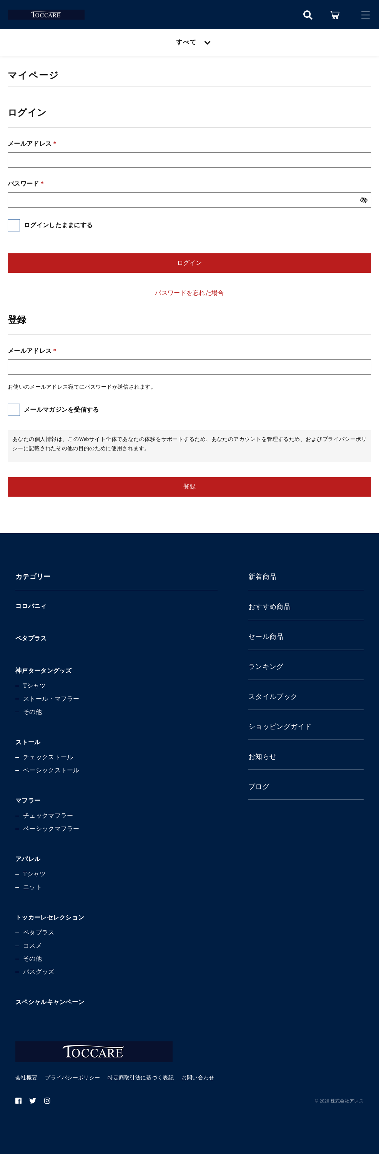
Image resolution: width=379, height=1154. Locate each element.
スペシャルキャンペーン (49, 1002)
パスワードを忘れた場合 (189, 292)
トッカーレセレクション (49, 917)
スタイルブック (273, 696)
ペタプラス (31, 638)
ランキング (266, 666)
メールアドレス (32, 143)
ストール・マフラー (51, 698)
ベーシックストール (51, 770)
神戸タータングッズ (43, 670)
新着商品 (262, 576)
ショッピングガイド (280, 726)
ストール (27, 742)
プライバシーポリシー (72, 1078)
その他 (32, 711)
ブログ (258, 786)
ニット (32, 887)
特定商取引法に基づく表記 (141, 1078)
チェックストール (48, 757)
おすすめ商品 (269, 606)
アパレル (27, 859)
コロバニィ (31, 606)
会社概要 (26, 1078)
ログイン (189, 262)
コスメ (32, 945)
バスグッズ (39, 971)
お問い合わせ (197, 1078)
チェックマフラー (48, 815)
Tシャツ (34, 685)
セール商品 (266, 636)
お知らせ (262, 756)
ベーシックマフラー (51, 828)
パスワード (26, 183)
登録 (189, 486)
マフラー (27, 800)
